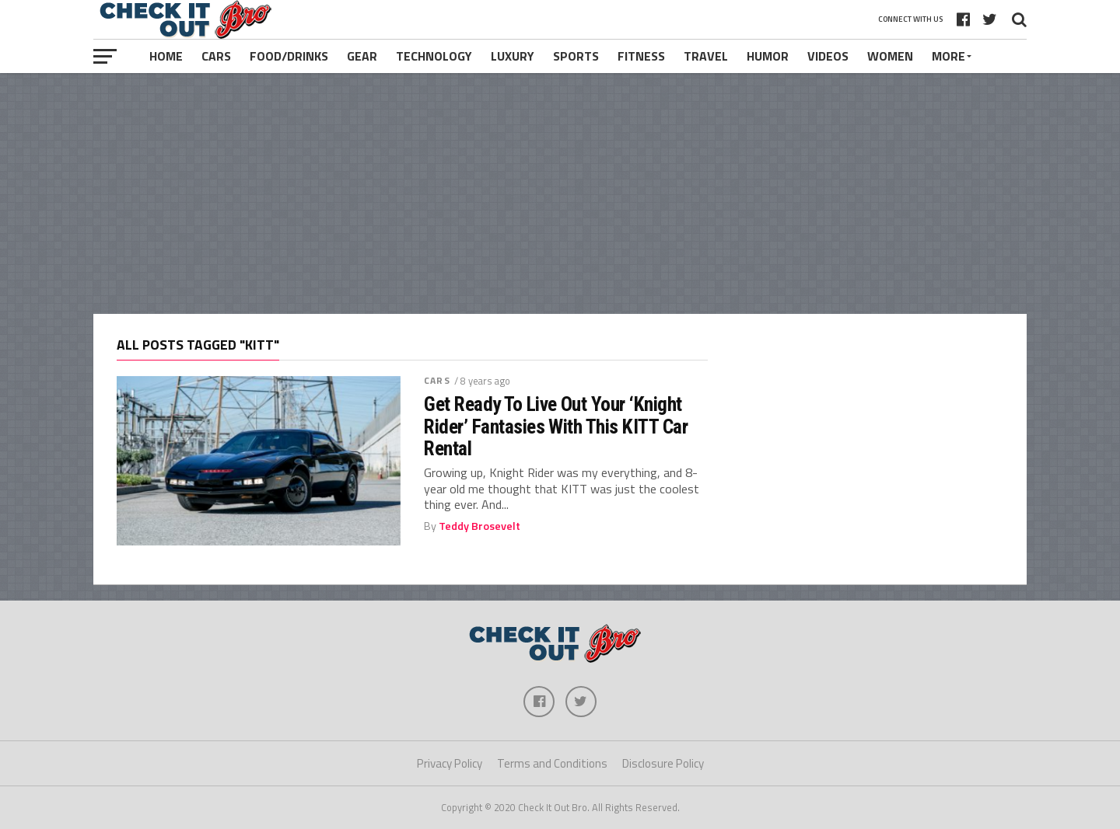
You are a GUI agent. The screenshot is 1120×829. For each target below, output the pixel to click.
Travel (706, 56)
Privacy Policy (449, 763)
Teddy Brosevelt (479, 526)
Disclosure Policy (663, 763)
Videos (828, 56)
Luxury (512, 56)
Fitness (641, 56)
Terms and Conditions (552, 763)
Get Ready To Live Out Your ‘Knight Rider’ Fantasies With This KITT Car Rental (556, 425)
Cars (216, 56)
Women (890, 56)
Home (166, 56)
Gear (362, 56)
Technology (434, 56)
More (948, 56)
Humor (768, 56)
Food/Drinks (289, 56)
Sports (576, 56)
